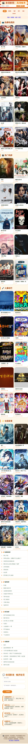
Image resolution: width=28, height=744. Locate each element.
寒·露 (5, 585)
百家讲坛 (6, 632)
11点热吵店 (7, 635)
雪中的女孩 (6, 596)
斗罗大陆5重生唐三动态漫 (10, 650)
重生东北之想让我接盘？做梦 (11, 564)
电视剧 (9, 11)
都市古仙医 (6, 664)
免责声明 (16, 741)
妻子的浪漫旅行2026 (9, 615)
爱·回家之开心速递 (8, 575)
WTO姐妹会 (7, 629)
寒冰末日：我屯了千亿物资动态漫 (12, 653)
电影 (14, 11)
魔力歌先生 (6, 618)
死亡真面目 (6, 599)
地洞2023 (6, 605)
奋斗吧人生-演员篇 (8, 620)
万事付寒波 (6, 602)
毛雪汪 (5, 623)
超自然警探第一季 (8, 647)
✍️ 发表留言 (7, 692)
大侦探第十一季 (8, 626)
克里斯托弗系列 (8, 591)
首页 (5, 11)
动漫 (23, 11)
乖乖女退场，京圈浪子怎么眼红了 (12, 558)
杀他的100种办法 (8, 594)
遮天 (5, 645)
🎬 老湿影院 (14, 3)
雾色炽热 (6, 569)
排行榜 (14, 13)
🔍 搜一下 (20, 6)
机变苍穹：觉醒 (8, 659)
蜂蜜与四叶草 (7, 588)
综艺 (19, 11)
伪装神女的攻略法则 (9, 561)
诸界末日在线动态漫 (9, 662)
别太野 (5, 572)
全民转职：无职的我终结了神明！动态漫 (14, 656)
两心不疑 (6, 555)
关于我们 (11, 741)
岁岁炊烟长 (6, 567)
